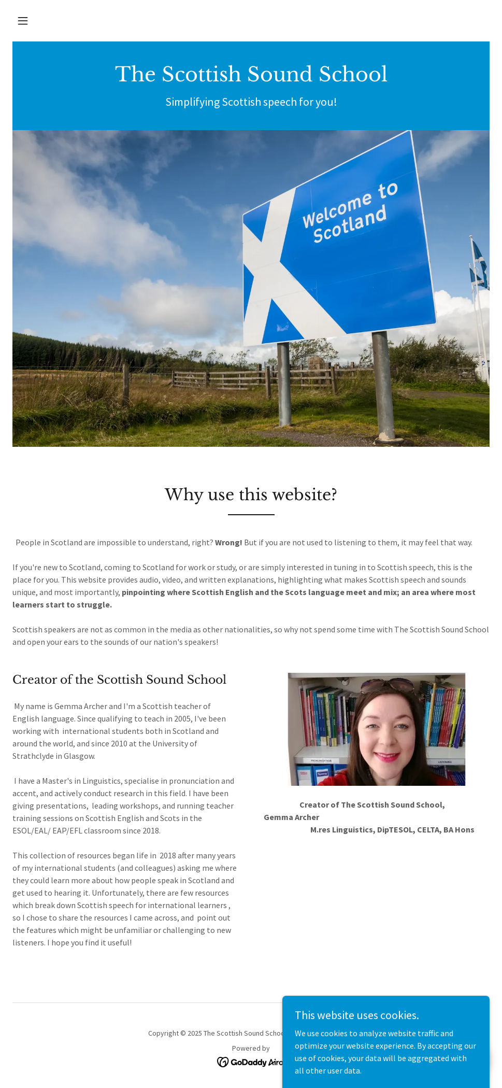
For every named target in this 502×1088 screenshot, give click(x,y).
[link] (251, 78)
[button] (22, 20)
